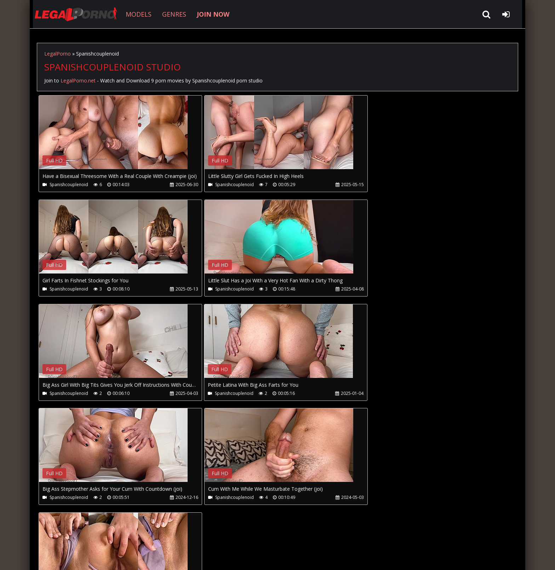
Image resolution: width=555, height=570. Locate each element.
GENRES (172, 14)
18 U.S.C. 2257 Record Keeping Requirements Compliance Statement (261, 557)
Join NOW (49, 536)
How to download (153, 536)
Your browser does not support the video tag (113, 137)
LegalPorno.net (76, 14)
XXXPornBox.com (238, 536)
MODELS (136, 14)
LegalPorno (57, 53)
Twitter (197, 536)
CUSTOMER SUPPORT (94, 536)
